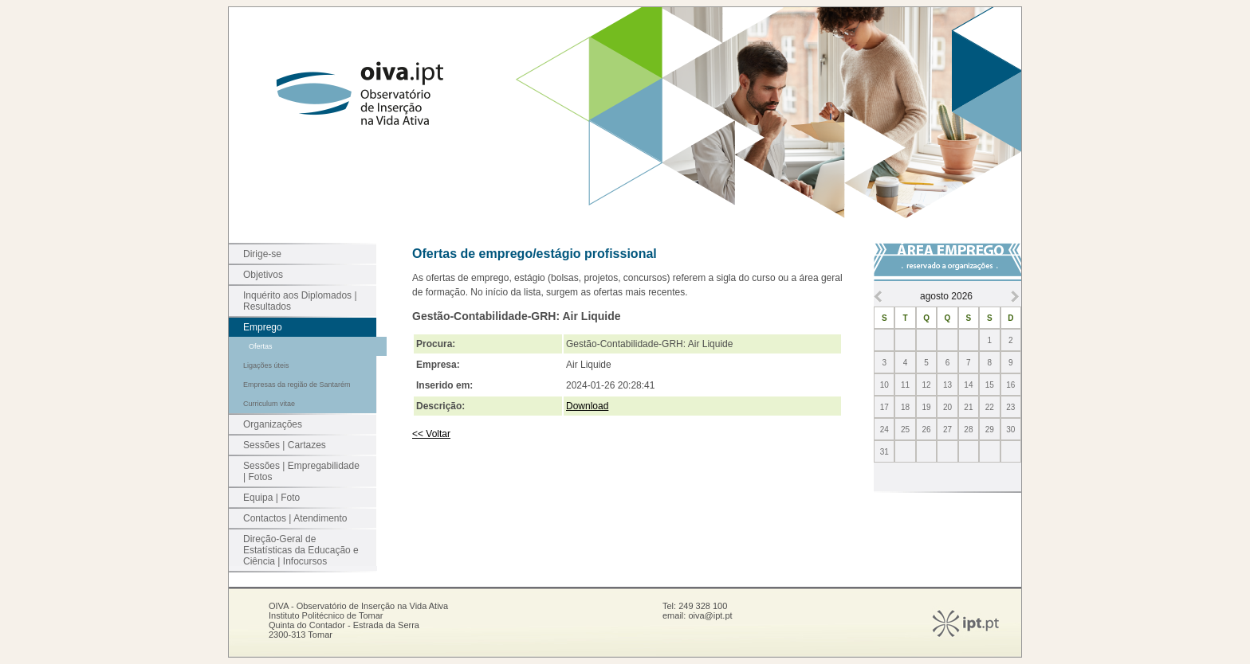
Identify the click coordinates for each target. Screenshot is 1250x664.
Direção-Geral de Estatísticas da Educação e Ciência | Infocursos (301, 550)
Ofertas (261, 346)
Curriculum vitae (269, 404)
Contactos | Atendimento (295, 518)
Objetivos (263, 274)
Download (587, 406)
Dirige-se (262, 254)
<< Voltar (431, 433)
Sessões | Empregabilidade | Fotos (301, 471)
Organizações (272, 424)
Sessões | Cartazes (284, 445)
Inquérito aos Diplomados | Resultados (300, 301)
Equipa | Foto (271, 497)
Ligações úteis (266, 365)
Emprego (262, 327)
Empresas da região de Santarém (297, 385)
